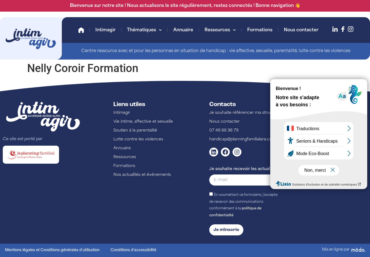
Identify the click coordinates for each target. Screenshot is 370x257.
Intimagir (105, 30)
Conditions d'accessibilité (133, 250)
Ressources (220, 30)
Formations (259, 30)
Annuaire (183, 30)
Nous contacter (301, 30)
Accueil (81, 30)
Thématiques (144, 30)
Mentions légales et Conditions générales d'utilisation (52, 250)
